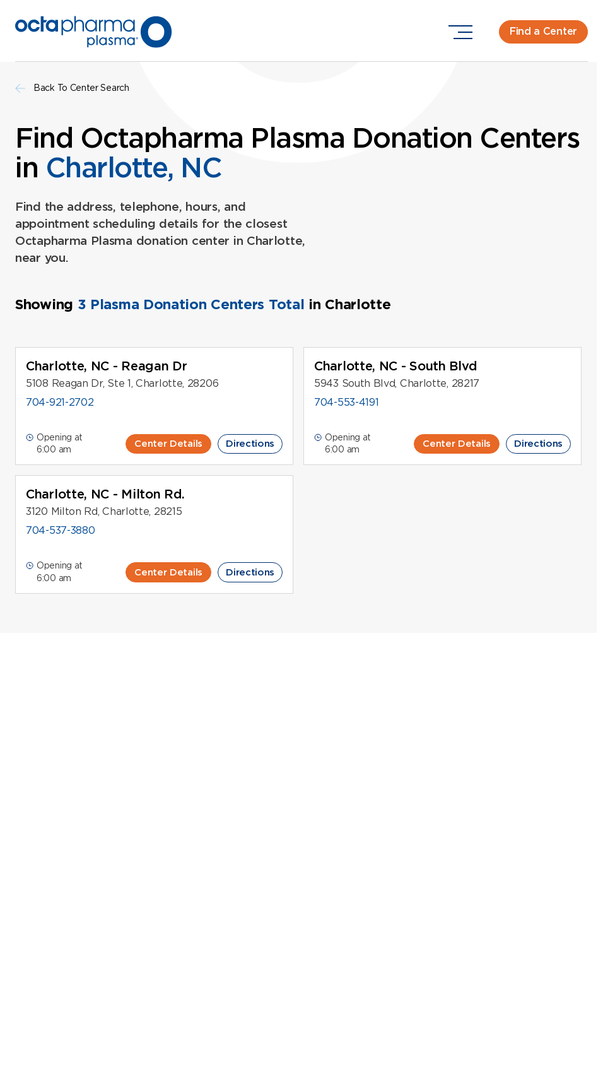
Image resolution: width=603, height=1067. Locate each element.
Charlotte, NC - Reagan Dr (106, 366)
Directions (250, 443)
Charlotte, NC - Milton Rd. (105, 494)
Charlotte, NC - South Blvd (395, 366)
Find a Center (543, 31)
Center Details (168, 443)
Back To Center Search (72, 88)
